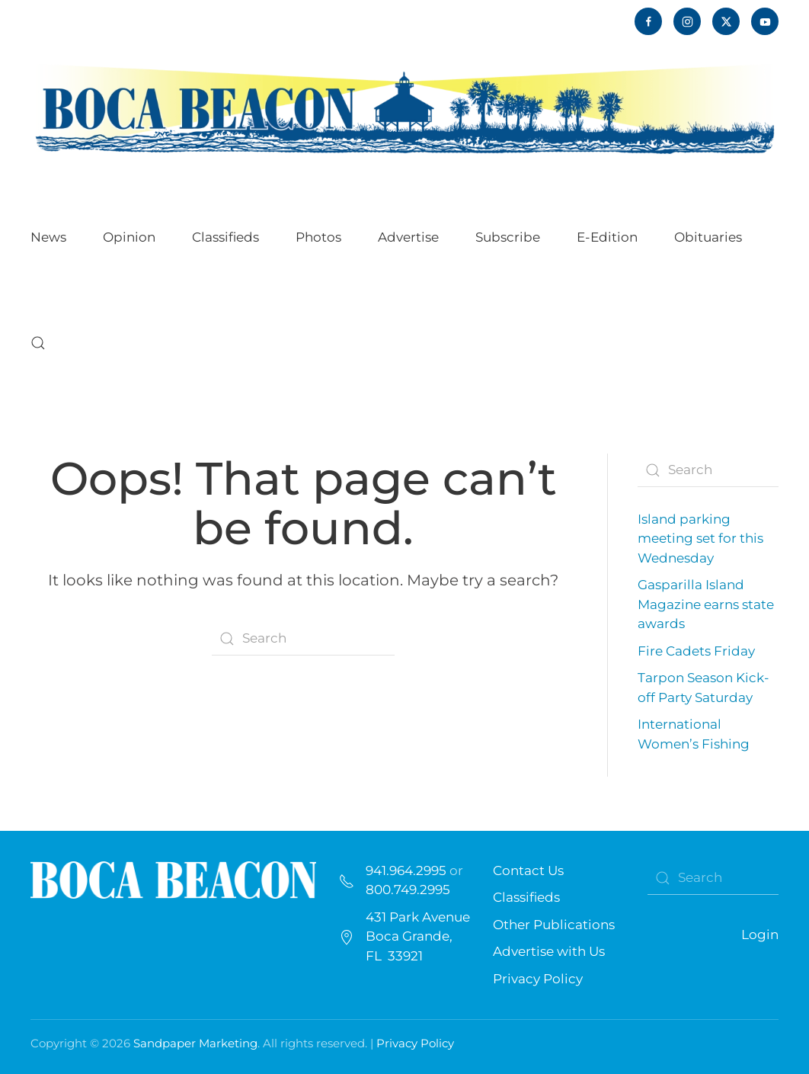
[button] (38, 343)
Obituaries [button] (708, 237)
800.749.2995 (408, 889)
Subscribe (507, 237)
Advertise (408, 237)
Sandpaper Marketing (195, 1043)
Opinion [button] (129, 237)
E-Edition (607, 237)
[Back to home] (404, 108)
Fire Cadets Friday (696, 651)
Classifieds (225, 237)
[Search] (303, 639)
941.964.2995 (406, 870)
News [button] (48, 237)
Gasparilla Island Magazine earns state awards (706, 604)
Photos (318, 237)
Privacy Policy (538, 978)
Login (760, 934)
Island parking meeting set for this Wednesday (700, 538)
